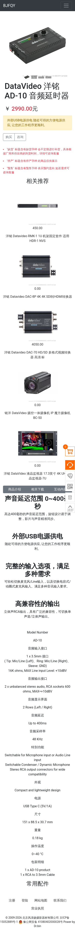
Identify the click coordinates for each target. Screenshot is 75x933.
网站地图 (40, 900)
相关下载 (37, 489)
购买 (9, 137)
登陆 (25, 900)
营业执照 (37, 908)
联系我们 (60, 900)
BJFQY (9, 5)
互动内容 (60, 489)
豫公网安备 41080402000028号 (41, 921)
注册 (12, 900)
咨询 (20, 137)
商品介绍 (14, 489)
